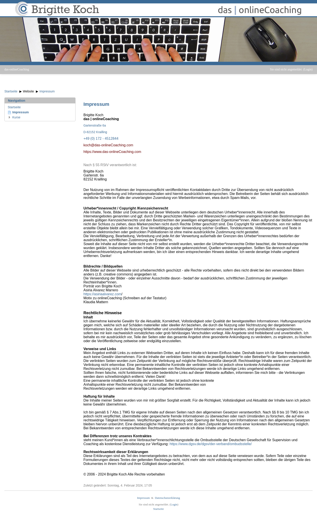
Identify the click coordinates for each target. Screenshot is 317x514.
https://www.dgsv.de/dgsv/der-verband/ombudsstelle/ (211, 444)
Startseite (10, 91)
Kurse (16, 117)
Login (307, 69)
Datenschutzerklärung (167, 497)
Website (28, 91)
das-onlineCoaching (16, 69)
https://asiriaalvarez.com (102, 294)
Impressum (47, 91)
